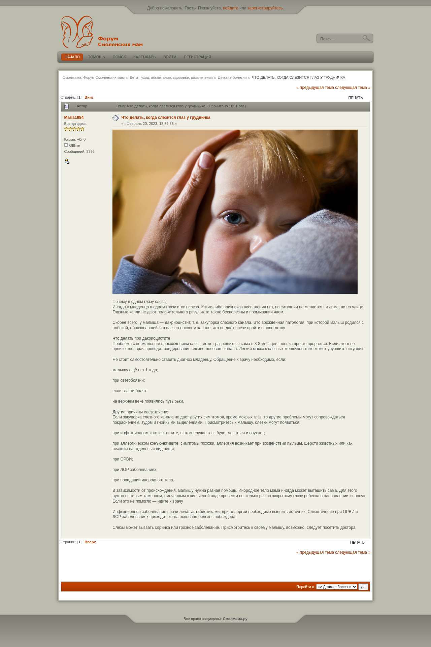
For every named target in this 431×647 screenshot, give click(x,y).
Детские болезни (232, 77)
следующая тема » (352, 87)
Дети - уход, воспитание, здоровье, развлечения (171, 77)
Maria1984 (74, 117)
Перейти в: (305, 587)
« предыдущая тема (315, 87)
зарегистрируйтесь (265, 8)
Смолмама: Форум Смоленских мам (94, 77)
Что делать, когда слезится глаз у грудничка (165, 117)
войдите (230, 8)
